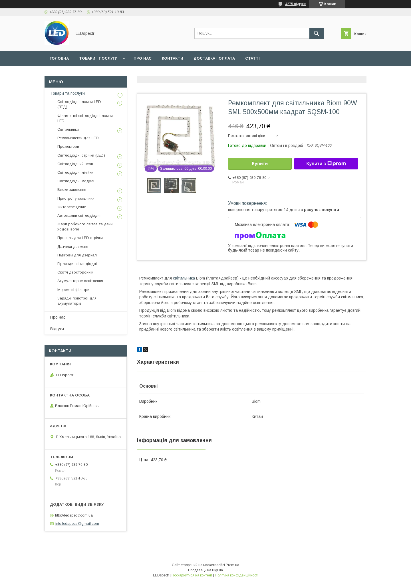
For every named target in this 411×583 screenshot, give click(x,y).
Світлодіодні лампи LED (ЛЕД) (79, 104)
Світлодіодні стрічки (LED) (81, 155)
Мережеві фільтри (73, 290)
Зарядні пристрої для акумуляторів (76, 300)
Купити (260, 163)
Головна (59, 58)
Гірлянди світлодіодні (77, 264)
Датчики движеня (72, 246)
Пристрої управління (75, 198)
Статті (252, 58)
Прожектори (68, 146)
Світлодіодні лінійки (75, 172)
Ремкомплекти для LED (78, 138)
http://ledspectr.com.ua (74, 515)
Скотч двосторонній (75, 272)
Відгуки (57, 329)
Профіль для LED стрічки (80, 238)
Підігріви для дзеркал (77, 255)
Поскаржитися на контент (192, 575)
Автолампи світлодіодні (78, 215)
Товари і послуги (98, 58)
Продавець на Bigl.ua (205, 570)
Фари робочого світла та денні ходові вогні (85, 226)
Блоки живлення (71, 189)
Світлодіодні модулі (75, 181)
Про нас (143, 58)
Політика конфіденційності (236, 575)
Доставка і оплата (214, 58)
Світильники (68, 129)
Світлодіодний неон (75, 164)
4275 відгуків (295, 4)
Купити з (326, 163)
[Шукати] (316, 33)
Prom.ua (232, 565)
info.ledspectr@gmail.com (77, 523)
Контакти (172, 58)
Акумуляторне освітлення (80, 281)
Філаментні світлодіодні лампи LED (85, 118)
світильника (184, 278)
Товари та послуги (67, 93)
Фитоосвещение (71, 207)
